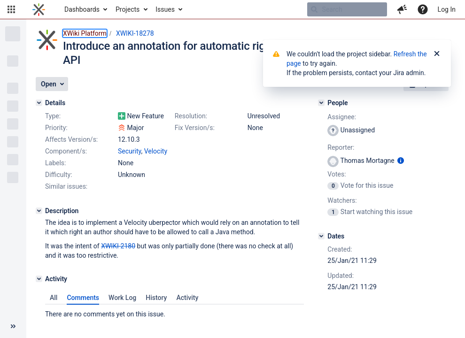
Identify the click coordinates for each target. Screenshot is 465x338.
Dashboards (82, 9)
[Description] (39, 210)
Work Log (122, 297)
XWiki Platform (85, 33)
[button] (11, 9)
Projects (128, 9)
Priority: (56, 127)
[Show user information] (400, 160)
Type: (53, 116)
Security (129, 151)
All (53, 297)
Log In (447, 9)
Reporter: (340, 147)
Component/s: (66, 151)
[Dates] (321, 236)
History (156, 297)
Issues (165, 9)
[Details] (39, 103)
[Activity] (39, 279)
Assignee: (341, 117)
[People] (321, 103)
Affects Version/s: (71, 139)
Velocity (155, 151)
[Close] (437, 54)
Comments (83, 297)
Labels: (55, 163)
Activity (187, 297)
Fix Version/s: (195, 127)
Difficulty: (58, 174)
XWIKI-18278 (135, 33)
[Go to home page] (38, 9)
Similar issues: (66, 186)
